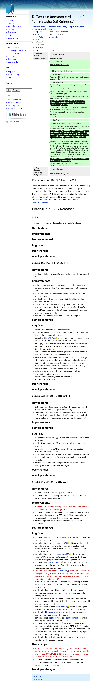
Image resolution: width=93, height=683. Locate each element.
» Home (9, 20)
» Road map (11, 59)
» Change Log (12, 56)
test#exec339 (61, 570)
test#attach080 (55, 562)
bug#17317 (51, 443)
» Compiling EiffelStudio (16, 50)
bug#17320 (51, 612)
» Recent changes (13, 74)
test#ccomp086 (73, 617)
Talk (41, 37)
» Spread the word (14, 26)
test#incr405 (54, 617)
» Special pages (12, 105)
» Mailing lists (12, 38)
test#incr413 (61, 606)
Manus (35, 37)
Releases (39, 679)
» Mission (10, 23)
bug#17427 (50, 338)
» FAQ (8, 35)
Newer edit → (54, 37)
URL (33, 196)
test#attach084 (55, 623)
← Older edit (37, 47)
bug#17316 (51, 437)
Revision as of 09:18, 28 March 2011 (39, 29)
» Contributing (12, 53)
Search (9, 83)
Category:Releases (40, 202)
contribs (36, 39)
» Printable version (14, 108)
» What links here (13, 99)
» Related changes (14, 102)
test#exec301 (62, 537)
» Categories (11, 29)
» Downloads (11, 32)
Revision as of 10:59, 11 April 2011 (64, 26)
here (77, 196)
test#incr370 (61, 543)
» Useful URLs (12, 62)
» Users (9, 77)
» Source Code (12, 47)
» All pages (10, 71)
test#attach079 (62, 554)
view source (37, 33)
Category (37, 676)
